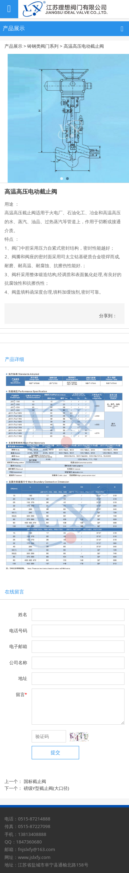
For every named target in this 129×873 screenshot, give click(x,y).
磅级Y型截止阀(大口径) (46, 788)
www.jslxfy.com (34, 857)
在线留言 (14, 591)
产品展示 (13, 46)
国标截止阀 (35, 781)
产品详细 (14, 359)
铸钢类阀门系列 (42, 46)
